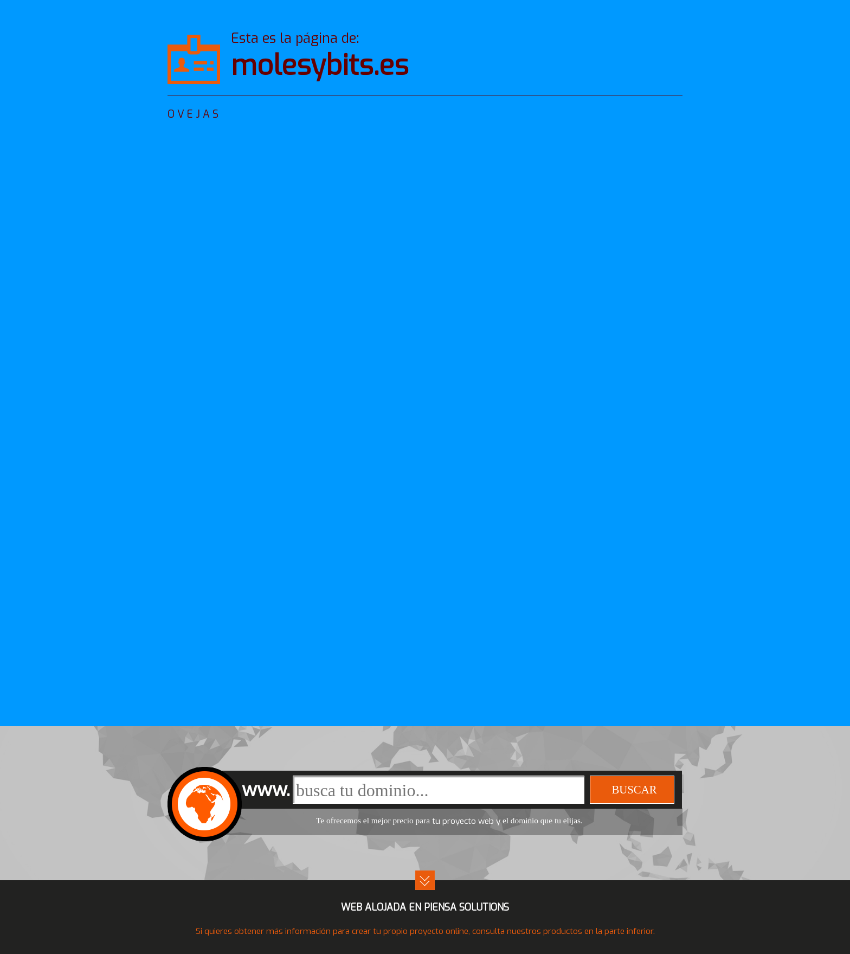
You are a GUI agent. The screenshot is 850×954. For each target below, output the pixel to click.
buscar (633, 789)
